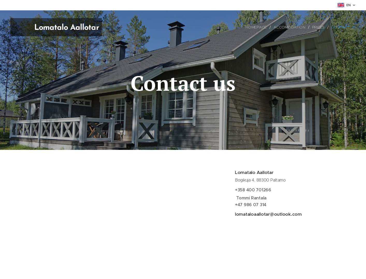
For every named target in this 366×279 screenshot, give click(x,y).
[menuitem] (258, 27)
